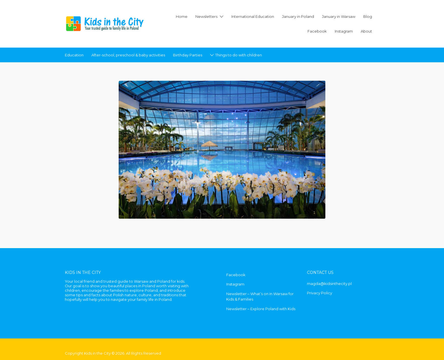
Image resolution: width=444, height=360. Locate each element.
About (366, 31)
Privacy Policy (319, 293)
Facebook (317, 31)
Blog (367, 16)
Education (74, 55)
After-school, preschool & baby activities (128, 55)
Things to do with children (238, 55)
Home (181, 16)
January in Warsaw (338, 16)
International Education (252, 16)
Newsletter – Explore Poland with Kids (260, 308)
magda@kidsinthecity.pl (329, 283)
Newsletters (206, 16)
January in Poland (298, 16)
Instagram (344, 31)
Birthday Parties (187, 55)
